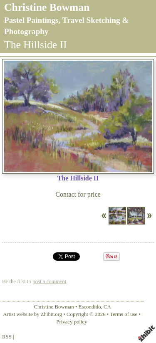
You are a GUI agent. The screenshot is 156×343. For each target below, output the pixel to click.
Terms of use (123, 314)
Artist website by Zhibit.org (32, 314)
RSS (7, 337)
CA (107, 307)
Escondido (90, 307)
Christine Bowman (46, 7)
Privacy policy (71, 322)
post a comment (49, 281)
